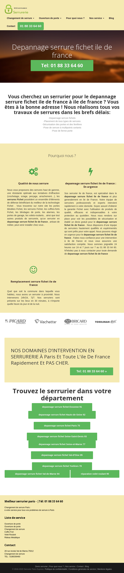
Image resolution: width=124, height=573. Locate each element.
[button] (62, 65)
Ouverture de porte (50, 18)
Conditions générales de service (82, 569)
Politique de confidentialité (56, 569)
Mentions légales (104, 569)
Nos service (96, 18)
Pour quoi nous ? (75, 18)
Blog (111, 18)
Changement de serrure (20, 18)
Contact (11, 26)
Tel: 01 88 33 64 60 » (91, 371)
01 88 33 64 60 (30, 26)
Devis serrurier (41, 566)
